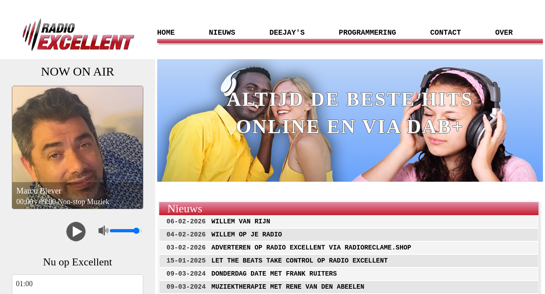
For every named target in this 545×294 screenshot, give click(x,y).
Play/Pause (76, 231)
